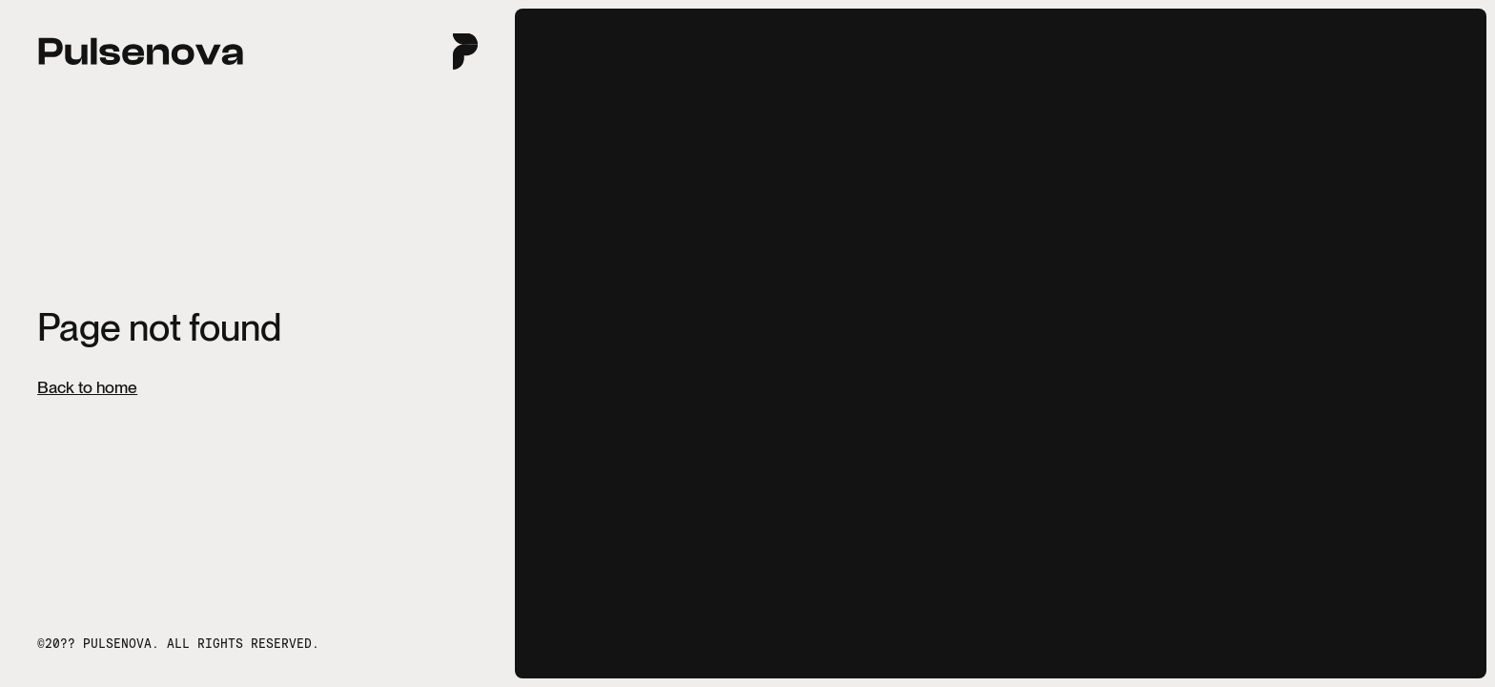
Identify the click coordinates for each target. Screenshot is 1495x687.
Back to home (87, 387)
